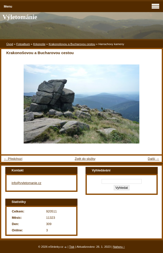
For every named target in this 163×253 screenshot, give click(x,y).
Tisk (71, 246)
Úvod (9, 44)
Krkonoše (39, 44)
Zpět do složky (85, 159)
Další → (153, 159)
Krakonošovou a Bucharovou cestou (72, 44)
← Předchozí (13, 159)
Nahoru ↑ (119, 246)
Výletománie (20, 17)
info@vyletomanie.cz (26, 183)
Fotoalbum (23, 44)
